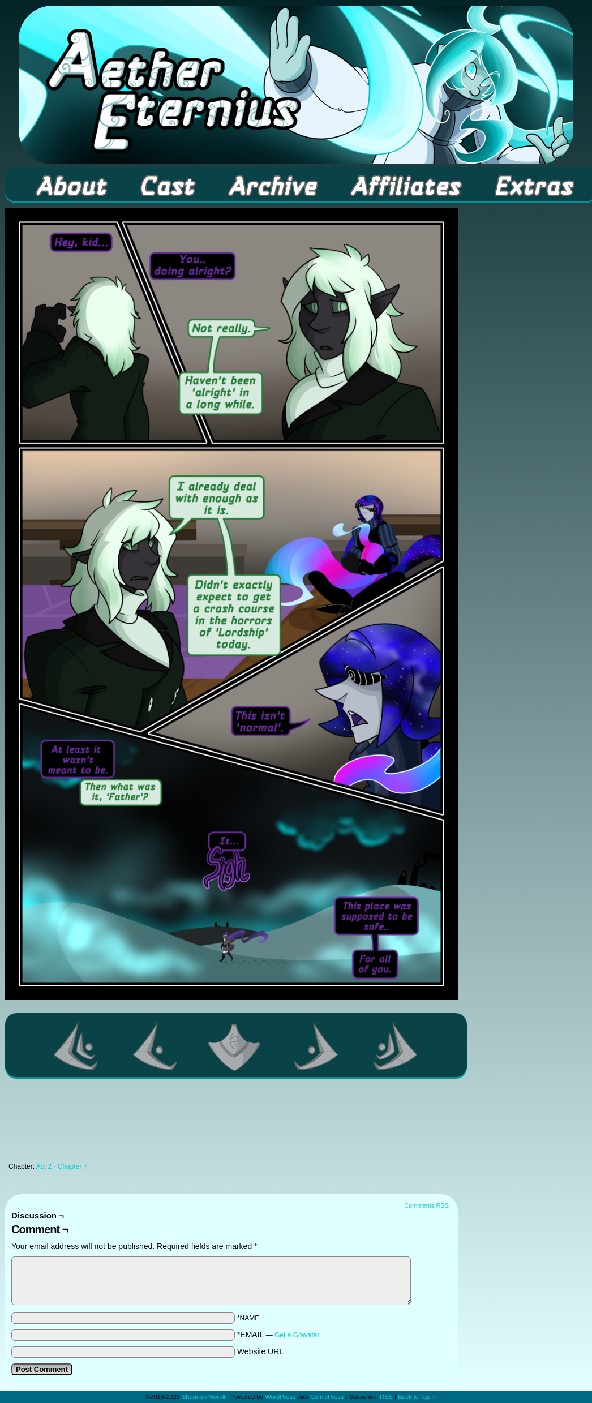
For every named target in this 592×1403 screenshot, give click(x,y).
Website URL (260, 1351)
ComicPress (327, 1396)
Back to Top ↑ (416, 1396)
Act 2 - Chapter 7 (62, 1166)
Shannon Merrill (203, 1396)
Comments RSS (426, 1205)
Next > (316, 1046)
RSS (386, 1396)
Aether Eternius (296, 85)
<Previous (155, 1046)
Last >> (395, 1046)
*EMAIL (278, 1334)
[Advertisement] (231, 1123)
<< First (76, 1046)
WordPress (280, 1396)
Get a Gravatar (296, 1335)
